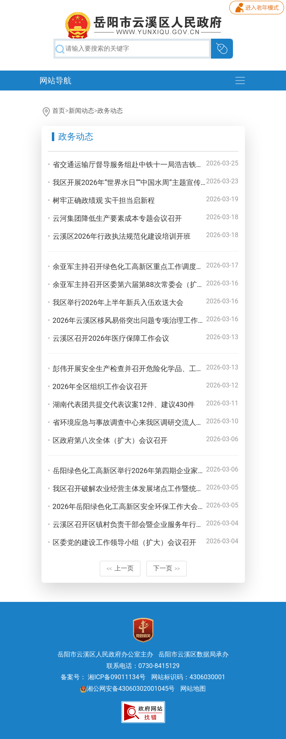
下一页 (166, 568)
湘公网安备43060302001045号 (127, 688)
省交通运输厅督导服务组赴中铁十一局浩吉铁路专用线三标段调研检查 (164, 164)
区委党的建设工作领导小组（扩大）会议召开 (124, 542)
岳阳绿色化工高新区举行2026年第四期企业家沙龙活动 (140, 470)
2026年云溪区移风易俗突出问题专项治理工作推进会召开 (143, 320)
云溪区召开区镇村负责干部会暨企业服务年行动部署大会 (142, 524)
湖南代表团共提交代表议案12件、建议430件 (124, 404)
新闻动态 (81, 110)
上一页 (120, 568)
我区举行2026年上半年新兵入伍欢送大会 (118, 302)
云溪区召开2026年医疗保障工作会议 (111, 338)
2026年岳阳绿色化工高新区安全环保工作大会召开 (132, 506)
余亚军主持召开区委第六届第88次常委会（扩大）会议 (139, 284)
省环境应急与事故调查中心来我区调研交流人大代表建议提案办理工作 (164, 422)
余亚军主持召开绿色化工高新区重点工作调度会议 (132, 266)
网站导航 (55, 80)
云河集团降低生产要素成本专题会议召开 (117, 218)
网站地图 (193, 688)
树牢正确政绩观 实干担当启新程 (104, 200)
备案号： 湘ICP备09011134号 (103, 677)
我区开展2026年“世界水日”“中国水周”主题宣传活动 (134, 182)
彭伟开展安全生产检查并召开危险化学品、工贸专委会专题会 (150, 368)
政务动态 (110, 110)
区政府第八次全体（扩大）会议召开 (110, 440)
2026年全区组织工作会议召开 (100, 386)
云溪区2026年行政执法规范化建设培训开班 (122, 236)
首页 (58, 110)
